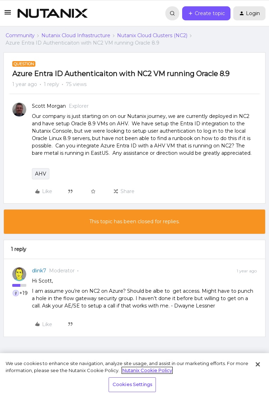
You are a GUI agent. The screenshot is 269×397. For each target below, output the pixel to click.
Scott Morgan (49, 106)
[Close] (257, 364)
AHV (40, 174)
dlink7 (39, 270)
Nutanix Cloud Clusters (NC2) (152, 35)
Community (20, 35)
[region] (134, 375)
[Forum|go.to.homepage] (53, 13)
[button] (8, 15)
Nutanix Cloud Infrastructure (75, 35)
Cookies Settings (132, 384)
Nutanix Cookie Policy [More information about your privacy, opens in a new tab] (147, 370)
